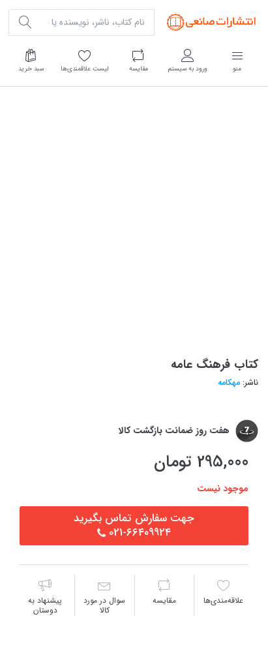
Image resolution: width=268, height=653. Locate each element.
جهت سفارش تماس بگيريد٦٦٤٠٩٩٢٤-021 (134, 525)
